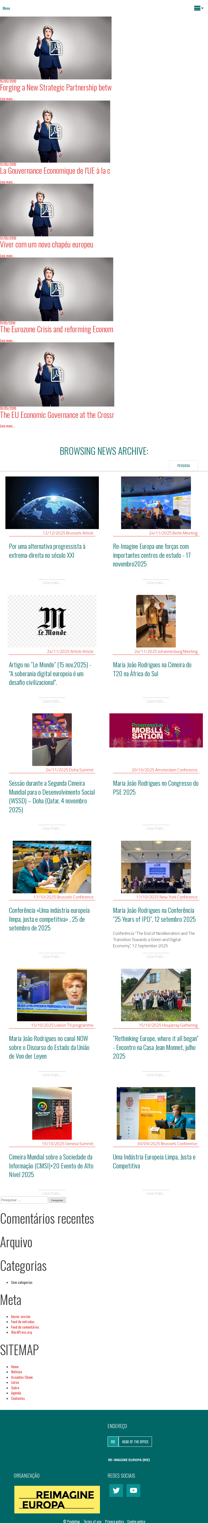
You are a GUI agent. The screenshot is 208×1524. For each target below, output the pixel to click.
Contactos (18, 1398)
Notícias (16, 1371)
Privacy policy (115, 1521)
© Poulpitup (71, 1521)
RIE (113, 1441)
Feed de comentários (25, 1327)
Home (15, 1366)
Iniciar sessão (20, 1316)
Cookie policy (136, 1521)
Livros (15, 1382)
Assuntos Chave (22, 1377)
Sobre (15, 1387)
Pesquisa (183, 465)
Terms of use (92, 1521)
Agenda (16, 1393)
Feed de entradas (22, 1321)
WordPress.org (21, 1332)
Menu (6, 8)
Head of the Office (135, 1441)
